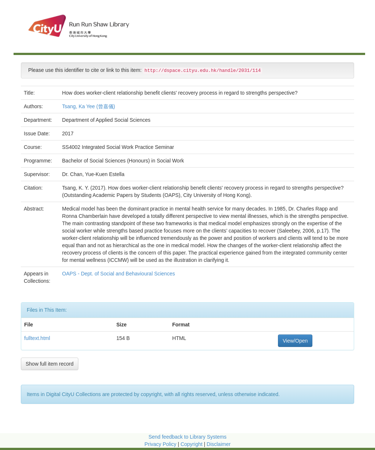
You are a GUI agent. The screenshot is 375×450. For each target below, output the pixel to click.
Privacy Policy (160, 444)
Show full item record (50, 364)
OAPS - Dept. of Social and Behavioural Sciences (119, 274)
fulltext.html (37, 338)
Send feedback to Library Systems (187, 437)
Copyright (192, 444)
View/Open (295, 341)
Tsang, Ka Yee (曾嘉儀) (88, 106)
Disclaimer (218, 444)
